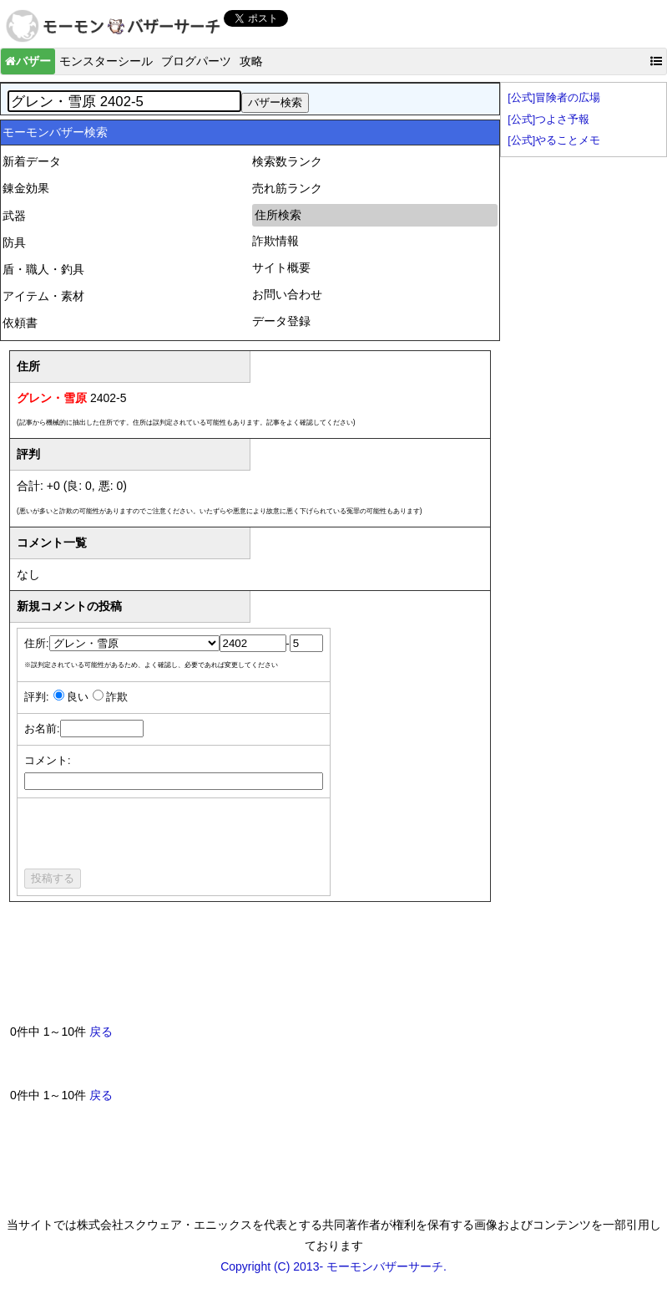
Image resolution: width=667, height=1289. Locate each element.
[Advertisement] (314, 969)
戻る (101, 1031)
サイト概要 (281, 267)
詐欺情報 (275, 240)
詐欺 (117, 697)
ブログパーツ (196, 61)
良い (77, 697)
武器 (14, 215)
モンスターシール (106, 61)
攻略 (251, 61)
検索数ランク (287, 161)
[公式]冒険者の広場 (554, 98)
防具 (14, 242)
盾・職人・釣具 (43, 269)
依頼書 (20, 322)
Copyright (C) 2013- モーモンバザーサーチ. (333, 1266)
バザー (28, 61)
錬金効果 (26, 188)
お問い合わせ (287, 294)
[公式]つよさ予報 (548, 119)
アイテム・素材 (43, 296)
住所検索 (278, 215)
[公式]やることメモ (554, 140)
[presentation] (151, 836)
